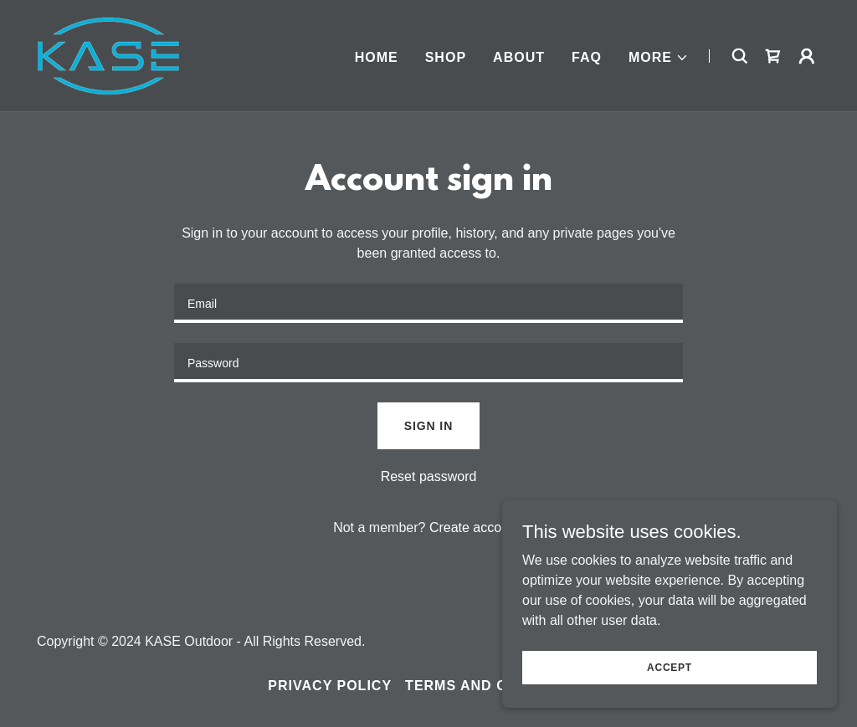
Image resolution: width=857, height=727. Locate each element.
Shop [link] (445, 57)
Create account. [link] (476, 527)
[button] (659, 58)
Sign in (428, 426)
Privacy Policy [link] (330, 685)
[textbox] (428, 303)
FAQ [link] (587, 57)
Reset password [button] (429, 476)
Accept (669, 667)
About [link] (519, 57)
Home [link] (376, 57)
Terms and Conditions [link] (497, 685)
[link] (109, 55)
